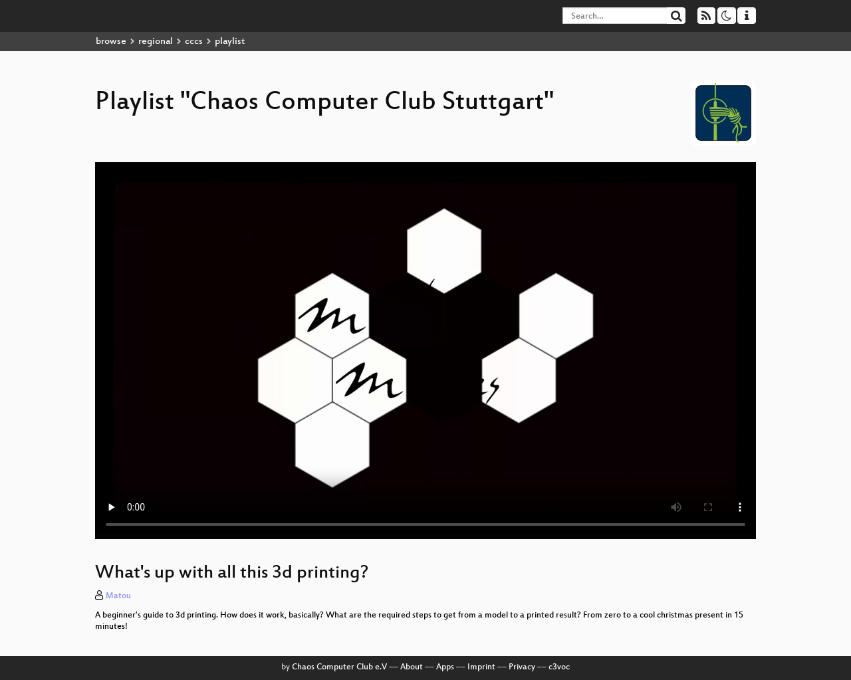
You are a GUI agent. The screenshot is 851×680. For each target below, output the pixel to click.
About (411, 667)
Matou (118, 596)
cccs (194, 41)
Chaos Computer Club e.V (339, 667)
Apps (445, 667)
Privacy (522, 667)
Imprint (481, 667)
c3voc (559, 667)
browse (111, 41)
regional (155, 41)
